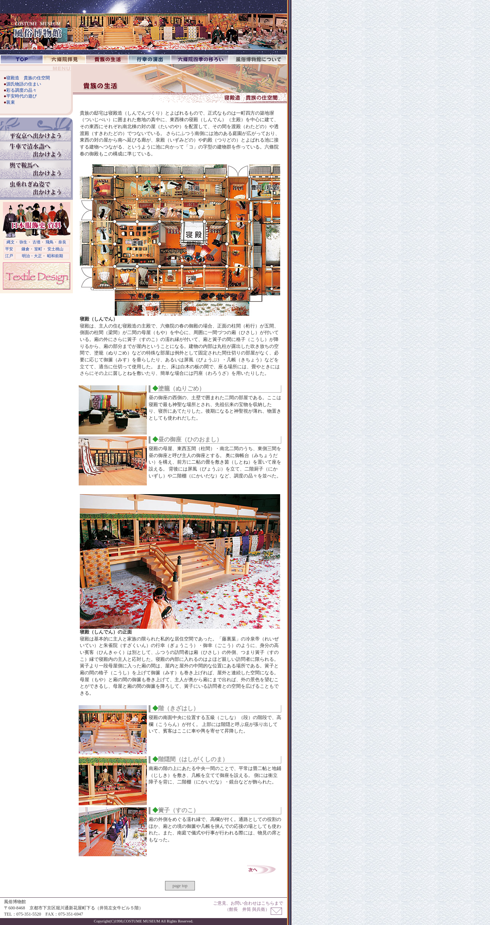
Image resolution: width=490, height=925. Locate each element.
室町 (38, 249)
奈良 (62, 242)
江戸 (9, 256)
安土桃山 (55, 249)
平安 (9, 249)
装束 (10, 102)
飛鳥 (50, 242)
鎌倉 (25, 249)
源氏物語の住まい (23, 84)
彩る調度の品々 (21, 90)
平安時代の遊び (21, 96)
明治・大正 (32, 256)
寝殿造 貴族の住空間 (28, 77)
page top (180, 885)
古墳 (36, 242)
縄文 (11, 242)
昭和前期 (55, 256)
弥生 (23, 242)
